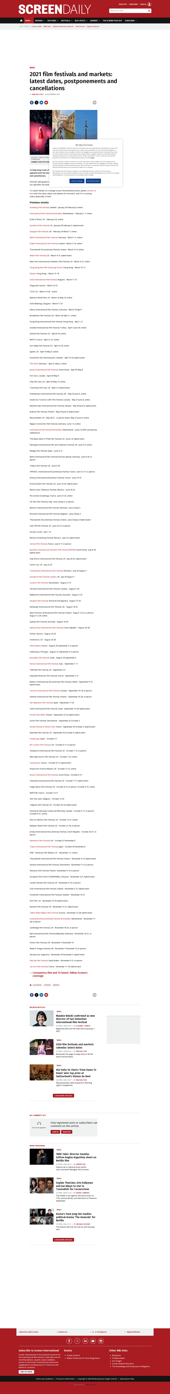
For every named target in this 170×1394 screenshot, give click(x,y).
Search (149, 11)
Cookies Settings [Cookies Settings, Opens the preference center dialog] (77, 181)
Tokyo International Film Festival (44, 846)
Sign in (143, 4)
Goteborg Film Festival (39, 207)
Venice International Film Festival (44, 664)
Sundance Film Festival (39, 225)
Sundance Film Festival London (43, 577)
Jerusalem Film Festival (39, 657)
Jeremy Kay (81, 1164)
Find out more (26, 1372)
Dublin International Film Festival (44, 243)
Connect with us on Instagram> (101, 1341)
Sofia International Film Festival (43, 279)
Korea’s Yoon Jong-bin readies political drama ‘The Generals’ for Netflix (75, 1217)
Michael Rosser (83, 1224)
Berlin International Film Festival (43, 237)
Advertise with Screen (28, 1332)
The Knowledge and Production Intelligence (131, 1366)
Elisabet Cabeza (83, 1026)
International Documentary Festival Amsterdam (50, 918)
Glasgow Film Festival (39, 231)
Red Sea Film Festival (39, 960)
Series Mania (35, 645)
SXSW (32, 291)
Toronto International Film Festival (45, 690)
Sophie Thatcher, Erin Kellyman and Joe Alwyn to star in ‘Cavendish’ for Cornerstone (74, 1186)
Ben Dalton (37, 94)
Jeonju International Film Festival (44, 369)
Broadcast (116, 1355)
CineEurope (34, 739)
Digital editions (93, 26)
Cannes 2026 (36, 26)
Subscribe (133, 4)
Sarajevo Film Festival (39, 601)
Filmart (33, 273)
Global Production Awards (63, 26)
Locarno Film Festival (39, 583)
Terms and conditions (44, 1379)
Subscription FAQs (127, 1379)
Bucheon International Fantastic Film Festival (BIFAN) (52, 550)
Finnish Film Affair (37, 715)
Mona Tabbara (82, 1193)
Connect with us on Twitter (77, 1341)
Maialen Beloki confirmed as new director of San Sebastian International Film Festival (75, 1019)
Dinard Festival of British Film (42, 727)
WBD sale (47, 26)
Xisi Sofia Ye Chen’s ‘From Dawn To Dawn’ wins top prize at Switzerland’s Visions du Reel (76, 1073)
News (32, 67)
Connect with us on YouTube (93, 1341)
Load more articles (63, 1096)
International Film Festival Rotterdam (46, 213)
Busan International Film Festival (44, 775)
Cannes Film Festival (38, 544)
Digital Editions (133, 1332)
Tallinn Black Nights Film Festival (44, 913)
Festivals (47, 985)
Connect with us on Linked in (85, 1341)
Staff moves (80, 26)
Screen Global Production (123, 1363)
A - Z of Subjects (100, 1332)
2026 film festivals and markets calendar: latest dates (75, 1046)
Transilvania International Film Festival (46, 571)
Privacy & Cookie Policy (65, 1379)
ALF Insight (117, 1361)
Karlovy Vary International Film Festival (46, 627)
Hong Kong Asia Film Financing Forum (46, 267)
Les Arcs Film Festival (39, 966)
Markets (56, 985)
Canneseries (35, 763)
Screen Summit (73, 1355)
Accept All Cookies (93, 181)
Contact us (62, 1332)
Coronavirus (37, 985)
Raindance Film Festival (40, 840)
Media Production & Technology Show (83, 1358)
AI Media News (118, 1358)
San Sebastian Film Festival (41, 702)
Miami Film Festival (38, 255)
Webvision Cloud (90, 1385)
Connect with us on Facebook (69, 1341)
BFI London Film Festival (40, 745)
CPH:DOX (34, 363)
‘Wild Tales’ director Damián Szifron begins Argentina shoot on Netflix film (76, 1157)
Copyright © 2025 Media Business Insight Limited (97, 1379)
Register (122, 4)
